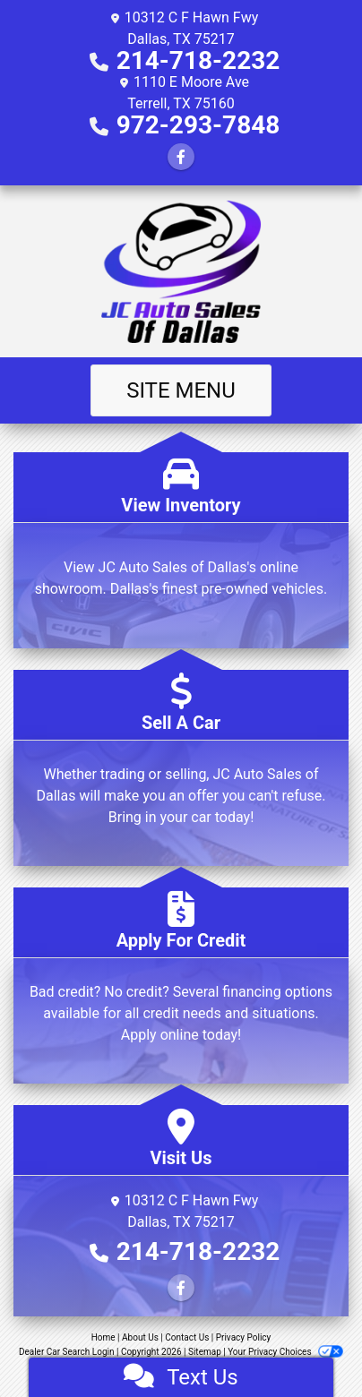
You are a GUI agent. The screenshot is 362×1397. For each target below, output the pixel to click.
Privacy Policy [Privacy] (244, 1337)
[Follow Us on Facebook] (181, 157)
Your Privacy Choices (285, 1352)
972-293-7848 (198, 125)
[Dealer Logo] (181, 271)
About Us (140, 1337)
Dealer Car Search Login (67, 1352)
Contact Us (187, 1337)
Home (103, 1337)
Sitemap (204, 1352)
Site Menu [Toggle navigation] (181, 390)
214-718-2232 (198, 60)
